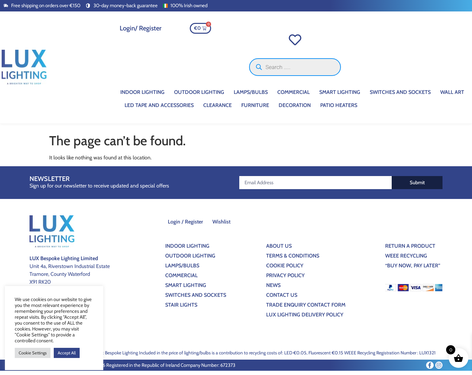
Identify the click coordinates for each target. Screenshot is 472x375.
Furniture (255, 109)
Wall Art (452, 96)
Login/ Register (141, 28)
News (273, 289)
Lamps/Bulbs (251, 96)
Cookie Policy (284, 269)
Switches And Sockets (400, 96)
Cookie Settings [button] (33, 352)
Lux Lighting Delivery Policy (304, 318)
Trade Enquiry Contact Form (305, 309)
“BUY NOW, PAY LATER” (412, 269)
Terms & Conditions (292, 260)
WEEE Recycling (406, 260)
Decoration (295, 109)
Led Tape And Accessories (159, 109)
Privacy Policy (285, 279)
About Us (279, 250)
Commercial (293, 96)
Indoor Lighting (142, 96)
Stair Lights (181, 309)
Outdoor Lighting (199, 96)
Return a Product (410, 250)
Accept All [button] (67, 352)
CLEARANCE (217, 109)
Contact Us (281, 299)
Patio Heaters (338, 109)
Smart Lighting (339, 96)
